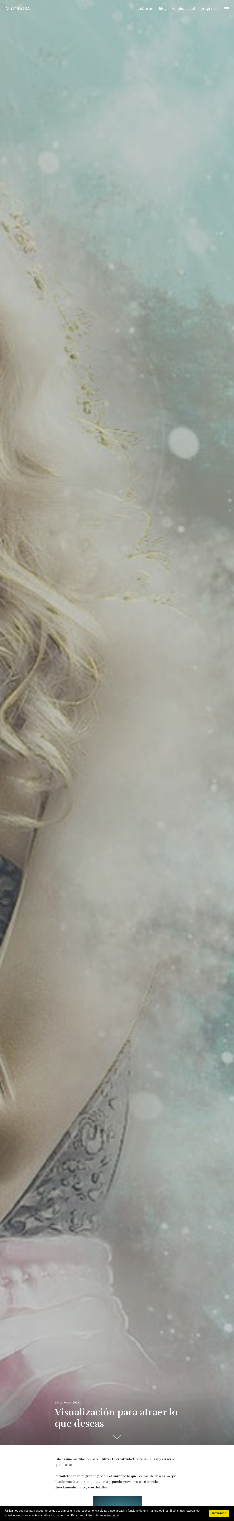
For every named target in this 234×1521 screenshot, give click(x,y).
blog (163, 8)
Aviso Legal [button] (111, 1515)
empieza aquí (184, 8)
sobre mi (146, 8)
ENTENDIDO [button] (219, 1513)
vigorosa (18, 8)
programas (210, 8)
